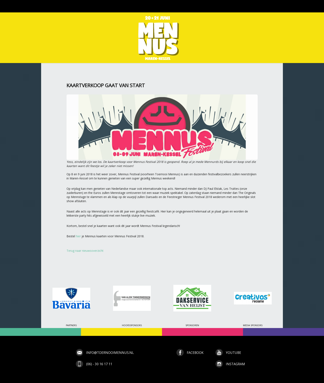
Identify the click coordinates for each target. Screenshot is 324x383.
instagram (235, 364)
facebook (195, 352)
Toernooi (97, 6)
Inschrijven (169, 6)
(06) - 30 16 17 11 (99, 364)
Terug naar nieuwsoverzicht (85, 251)
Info (207, 6)
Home (59, 6)
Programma (123, 6)
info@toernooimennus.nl (110, 352)
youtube (233, 352)
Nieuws (76, 6)
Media (191, 6)
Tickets (146, 6)
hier (78, 236)
